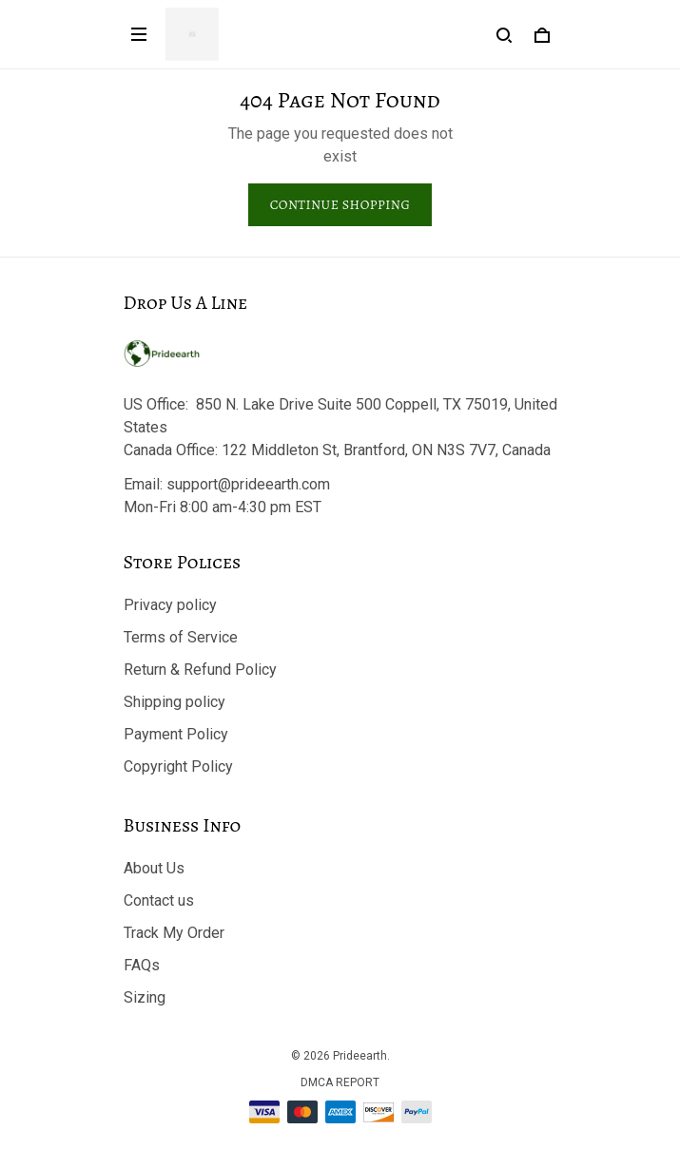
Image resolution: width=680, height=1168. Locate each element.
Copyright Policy (178, 766)
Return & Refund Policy (200, 670)
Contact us (159, 900)
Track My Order (174, 933)
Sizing (144, 997)
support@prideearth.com (248, 484)
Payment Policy (176, 734)
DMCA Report (340, 1082)
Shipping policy (174, 702)
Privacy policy (170, 605)
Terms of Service (181, 637)
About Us (154, 868)
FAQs (142, 965)
